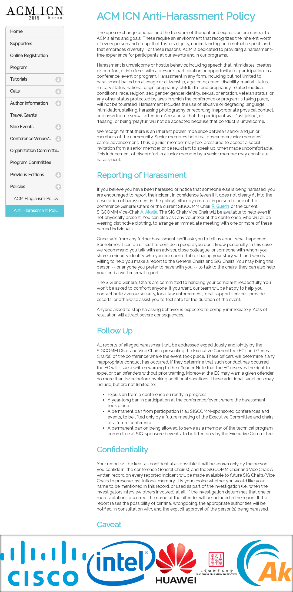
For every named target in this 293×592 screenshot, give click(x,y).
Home (16, 31)
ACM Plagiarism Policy (36, 198)
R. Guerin (220, 206)
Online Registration (29, 55)
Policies (37, 186)
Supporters (21, 43)
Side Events (37, 126)
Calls (37, 91)
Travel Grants (23, 115)
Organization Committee (34, 150)
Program (18, 67)
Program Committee (30, 162)
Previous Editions (37, 174)
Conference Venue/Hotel (37, 138)
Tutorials (37, 79)
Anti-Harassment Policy (37, 210)
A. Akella (148, 212)
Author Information (37, 103)
